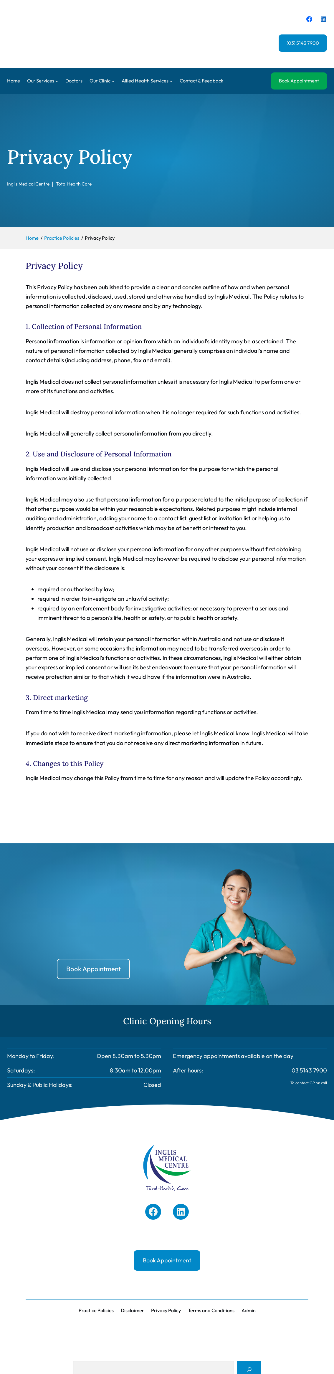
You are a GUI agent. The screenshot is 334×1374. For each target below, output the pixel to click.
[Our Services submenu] (56, 81)
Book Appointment (299, 81)
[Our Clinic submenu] (113, 81)
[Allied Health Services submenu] (171, 81)
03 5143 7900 (309, 1070)
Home (13, 81)
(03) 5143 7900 (303, 43)
